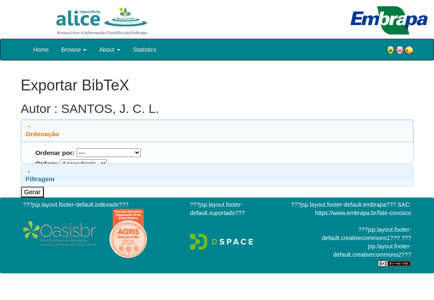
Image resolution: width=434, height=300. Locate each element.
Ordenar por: (54, 152)
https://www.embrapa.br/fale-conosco (363, 213)
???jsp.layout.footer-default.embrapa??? (343, 204)
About (109, 49)
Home (41, 49)
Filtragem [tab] (39, 175)
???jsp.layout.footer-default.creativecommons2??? (372, 246)
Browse (74, 49)
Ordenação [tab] (42, 130)
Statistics (144, 49)
